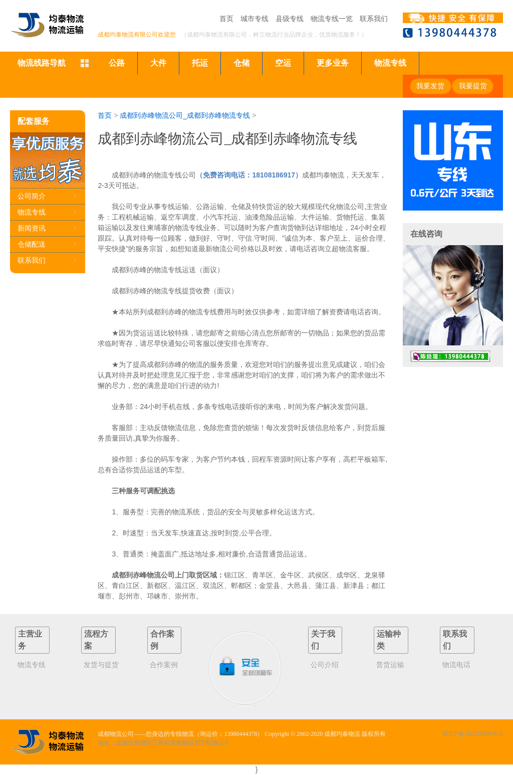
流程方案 (96, 640)
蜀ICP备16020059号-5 (472, 733)
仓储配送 (32, 244)
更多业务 (333, 63)
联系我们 (374, 19)
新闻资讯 (32, 228)
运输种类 (389, 640)
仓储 (241, 63)
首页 (226, 19)
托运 (200, 63)
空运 (283, 63)
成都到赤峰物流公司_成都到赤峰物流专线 (185, 115)
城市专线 (254, 19)
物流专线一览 (332, 19)
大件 (158, 63)
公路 (117, 63)
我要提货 (473, 86)
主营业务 (30, 640)
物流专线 (390, 63)
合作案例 (162, 640)
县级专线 (290, 19)
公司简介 (32, 196)
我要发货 (430, 86)
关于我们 (323, 640)
